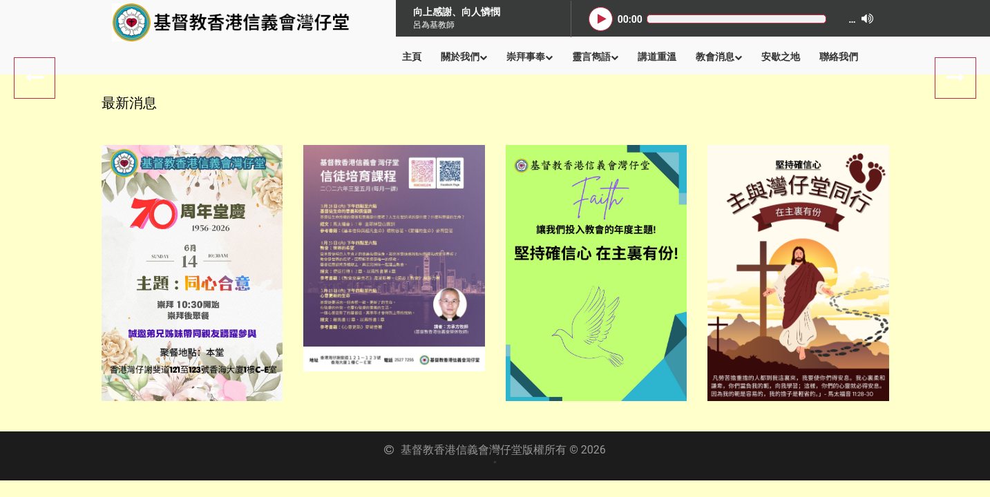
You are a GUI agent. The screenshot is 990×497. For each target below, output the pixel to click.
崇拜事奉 (529, 57)
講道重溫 (657, 57)
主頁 (411, 57)
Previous (955, 78)
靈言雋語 (595, 57)
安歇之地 (780, 57)
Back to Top (962, 469)
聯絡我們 (838, 57)
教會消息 (719, 57)
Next (34, 78)
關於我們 (464, 57)
